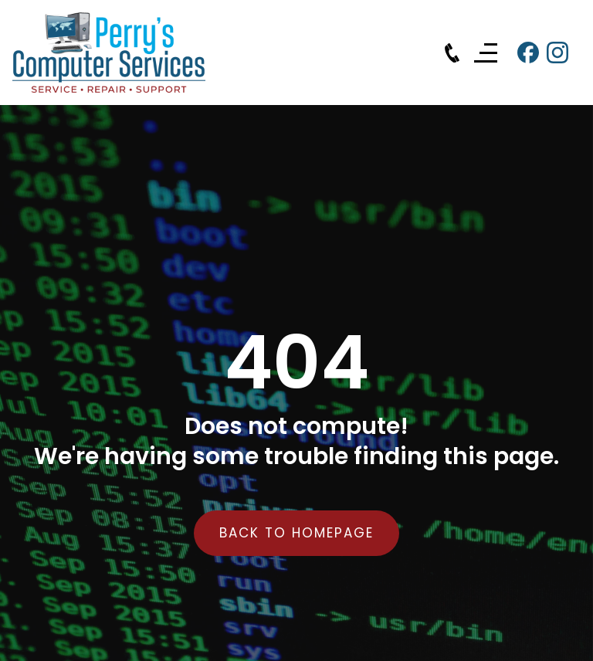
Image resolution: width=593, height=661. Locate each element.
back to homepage (296, 533)
